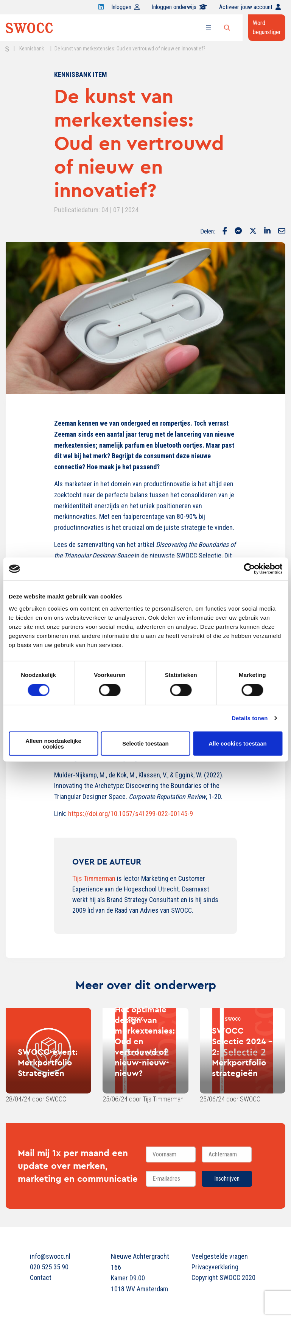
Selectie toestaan (145, 743)
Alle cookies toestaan (237, 743)
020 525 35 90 (49, 1267)
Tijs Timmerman (93, 878)
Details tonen (250, 718)
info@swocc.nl (50, 1256)
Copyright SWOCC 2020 (223, 1277)
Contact (40, 1277)
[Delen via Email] (281, 231)
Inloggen (125, 7)
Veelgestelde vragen (219, 1256)
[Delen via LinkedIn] (267, 231)
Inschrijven (227, 1178)
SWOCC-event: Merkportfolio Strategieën (48, 1062)
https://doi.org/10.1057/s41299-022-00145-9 (130, 814)
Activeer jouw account (250, 7)
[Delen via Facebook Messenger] (238, 231)
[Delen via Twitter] (253, 231)
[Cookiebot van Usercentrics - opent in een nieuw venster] (249, 569)
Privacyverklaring (214, 1267)
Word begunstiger (267, 27)
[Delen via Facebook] (225, 231)
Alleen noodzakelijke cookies (53, 743)
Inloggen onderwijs (179, 7)
